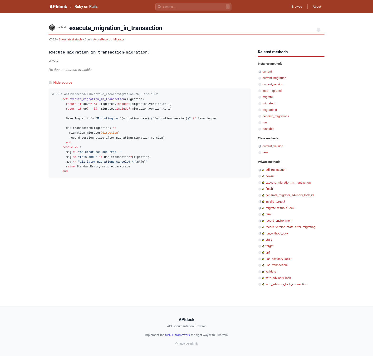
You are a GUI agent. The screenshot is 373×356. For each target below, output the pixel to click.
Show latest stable (71, 39)
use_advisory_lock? (278, 259)
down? (269, 176)
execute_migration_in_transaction (288, 182)
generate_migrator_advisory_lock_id (289, 195)
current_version (272, 84)
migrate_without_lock (279, 208)
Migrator (118, 39)
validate (270, 271)
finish (269, 188)
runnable (268, 129)
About (316, 7)
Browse (294, 7)
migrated (268, 103)
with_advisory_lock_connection (286, 284)
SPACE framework (177, 335)
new (265, 152)
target (269, 246)
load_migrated (272, 91)
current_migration (274, 78)
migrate (267, 97)
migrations (269, 110)
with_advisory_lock (278, 278)
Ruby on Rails (86, 6)
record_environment (278, 220)
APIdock (58, 7)
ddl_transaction (275, 169)
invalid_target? (275, 201)
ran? (268, 214)
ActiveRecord (101, 39)
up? (267, 252)
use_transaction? (276, 265)
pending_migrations (275, 116)
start (268, 239)
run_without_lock (276, 233)
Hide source (62, 82)
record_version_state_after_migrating (290, 227)
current (267, 71)
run (264, 122)
